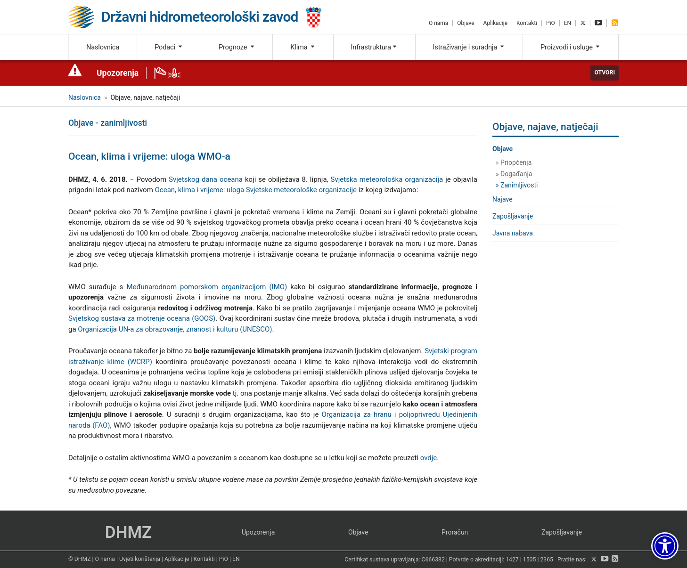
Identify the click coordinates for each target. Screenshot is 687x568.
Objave (465, 23)
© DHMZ (79, 559)
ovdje (428, 458)
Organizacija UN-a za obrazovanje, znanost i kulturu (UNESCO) (175, 329)
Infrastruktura (374, 47)
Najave (502, 199)
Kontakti (526, 23)
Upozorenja (118, 73)
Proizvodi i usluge (570, 47)
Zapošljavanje (512, 216)
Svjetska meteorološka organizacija (387, 179)
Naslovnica (102, 47)
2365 (546, 559)
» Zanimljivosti (517, 185)
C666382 (433, 559)
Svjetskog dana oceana (206, 179)
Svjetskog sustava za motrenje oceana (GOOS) (141, 318)
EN (567, 23)
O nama (438, 23)
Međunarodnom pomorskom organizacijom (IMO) (206, 287)
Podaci (169, 47)
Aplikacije (495, 23)
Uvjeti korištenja (139, 559)
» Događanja (514, 174)
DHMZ (128, 532)
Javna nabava (512, 233)
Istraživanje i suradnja (469, 47)
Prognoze (237, 47)
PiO (550, 23)
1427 (512, 559)
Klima (302, 47)
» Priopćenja (514, 162)
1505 (529, 559)
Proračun (455, 532)
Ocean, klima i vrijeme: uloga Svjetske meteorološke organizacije (256, 190)
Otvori (604, 72)
